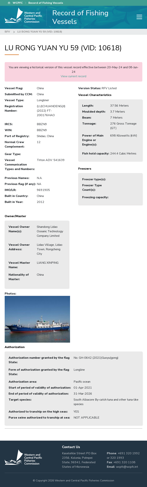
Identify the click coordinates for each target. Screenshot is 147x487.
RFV (7, 31)
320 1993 (117, 458)
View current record (73, 76)
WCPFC (18, 3)
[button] (37, 319)
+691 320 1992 (129, 453)
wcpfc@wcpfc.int (127, 467)
